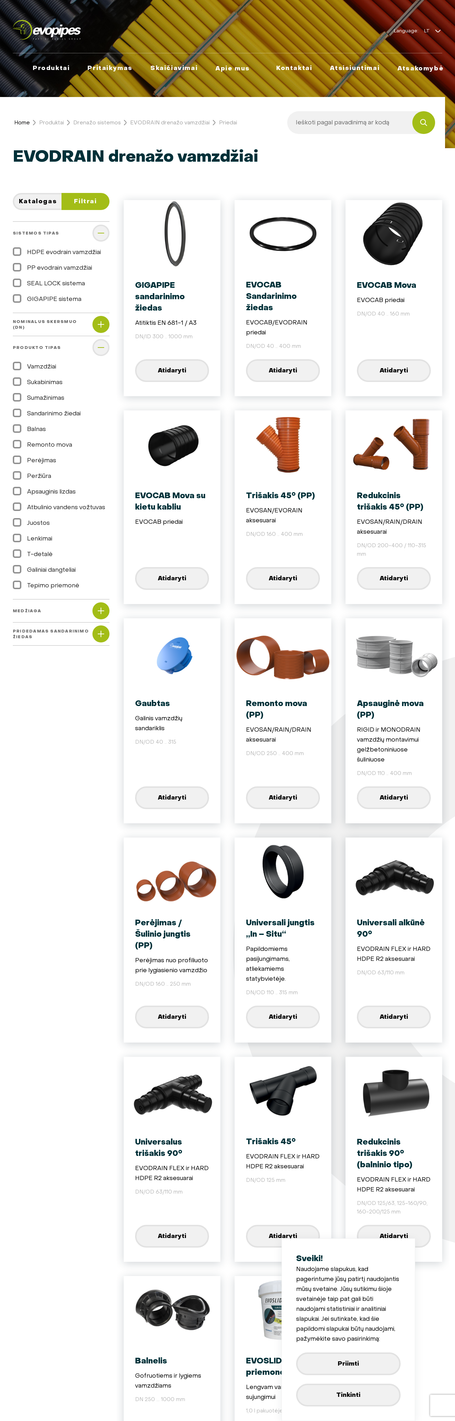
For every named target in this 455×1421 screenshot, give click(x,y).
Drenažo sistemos (97, 122)
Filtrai (85, 201)
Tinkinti (348, 1395)
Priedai (228, 122)
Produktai (51, 122)
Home (22, 122)
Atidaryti (172, 370)
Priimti (348, 1363)
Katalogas (38, 201)
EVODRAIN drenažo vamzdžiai (170, 122)
